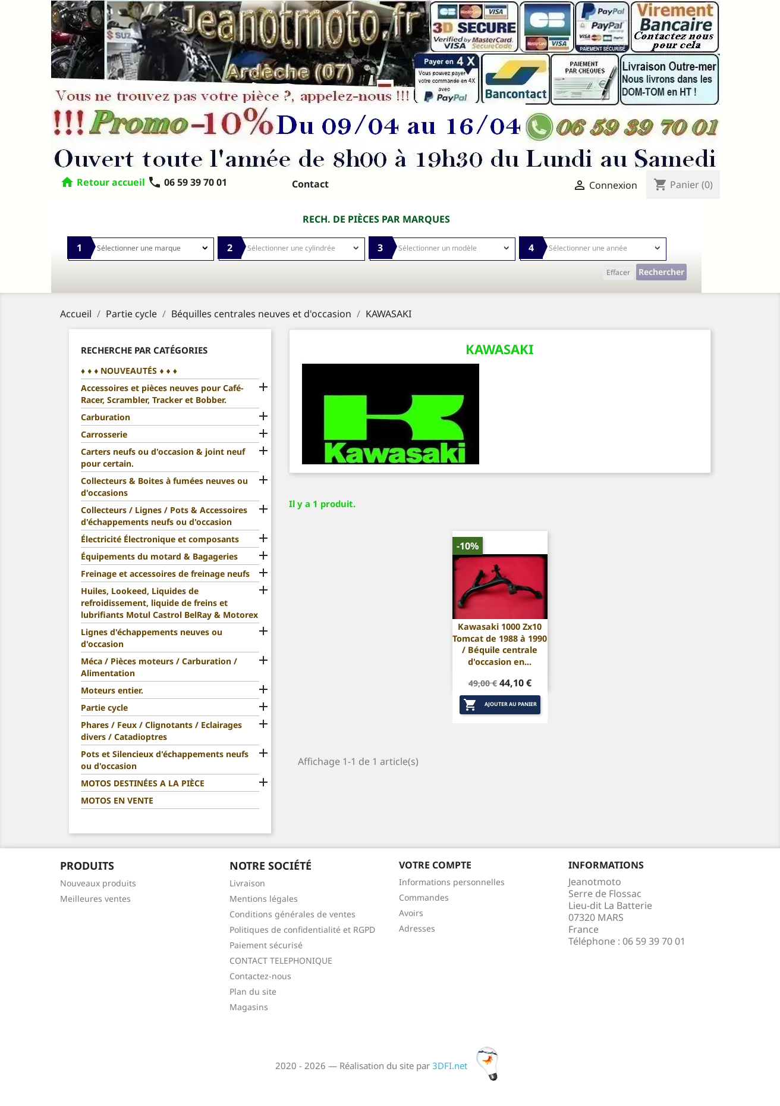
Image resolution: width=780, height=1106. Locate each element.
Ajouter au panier (500, 705)
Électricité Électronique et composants (160, 539)
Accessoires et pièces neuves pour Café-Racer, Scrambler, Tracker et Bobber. (162, 393)
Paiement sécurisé (266, 945)
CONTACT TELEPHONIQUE (280, 960)
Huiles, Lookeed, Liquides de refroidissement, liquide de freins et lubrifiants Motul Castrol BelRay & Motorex (169, 602)
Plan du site (252, 991)
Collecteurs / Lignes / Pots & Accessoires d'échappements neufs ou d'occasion (164, 515)
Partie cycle (104, 707)
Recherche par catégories (144, 350)
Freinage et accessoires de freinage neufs (165, 573)
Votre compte (435, 864)
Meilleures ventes (95, 898)
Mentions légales (263, 898)
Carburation (105, 417)
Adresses (417, 928)
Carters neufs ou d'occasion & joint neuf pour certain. (163, 457)
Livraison (247, 883)
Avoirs (411, 912)
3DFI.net (468, 1065)
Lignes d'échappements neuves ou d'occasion (151, 637)
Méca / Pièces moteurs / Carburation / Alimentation (159, 667)
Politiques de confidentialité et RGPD (302, 929)
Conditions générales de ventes (292, 914)
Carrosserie (104, 434)
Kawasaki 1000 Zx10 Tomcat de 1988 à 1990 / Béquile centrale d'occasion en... (499, 644)
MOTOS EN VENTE (117, 800)
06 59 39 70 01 (187, 182)
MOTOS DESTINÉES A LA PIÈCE (143, 783)
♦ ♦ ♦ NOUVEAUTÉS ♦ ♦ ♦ (129, 370)
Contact (310, 183)
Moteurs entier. (112, 690)
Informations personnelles (452, 882)
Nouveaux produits (98, 883)
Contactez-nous (260, 976)
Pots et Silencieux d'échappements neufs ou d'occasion (165, 759)
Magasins (248, 1007)
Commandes (424, 897)
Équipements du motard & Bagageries (159, 556)
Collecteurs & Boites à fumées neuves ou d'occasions (164, 486)
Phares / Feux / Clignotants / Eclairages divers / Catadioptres (161, 730)
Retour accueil (111, 182)
